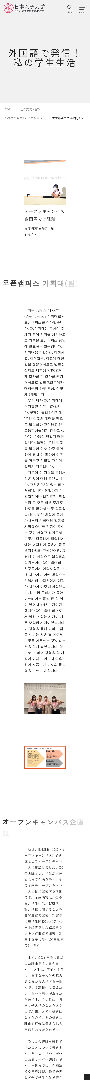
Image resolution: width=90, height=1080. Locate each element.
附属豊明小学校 (18, 971)
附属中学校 (15, 979)
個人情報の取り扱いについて (59, 1005)
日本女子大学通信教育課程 (58, 971)
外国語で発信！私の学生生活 (23, 118)
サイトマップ (16, 1005)
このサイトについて (21, 1013)
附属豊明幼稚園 (18, 963)
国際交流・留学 (30, 109)
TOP (8, 109)
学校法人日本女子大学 (55, 963)
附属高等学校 (16, 987)
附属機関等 (48, 979)
